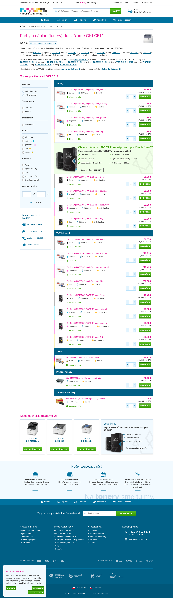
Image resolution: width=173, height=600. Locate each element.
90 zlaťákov (100, 180)
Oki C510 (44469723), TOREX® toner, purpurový (88, 323)
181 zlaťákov (101, 298)
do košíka (145, 97)
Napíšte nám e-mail (32, 231)
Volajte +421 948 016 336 (34, 238)
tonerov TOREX (81, 60)
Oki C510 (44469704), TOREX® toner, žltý (85, 219)
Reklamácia (25, 542)
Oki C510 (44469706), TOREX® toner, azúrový (87, 191)
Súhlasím (10, 588)
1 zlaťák (99, 93)
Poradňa (58, 549)
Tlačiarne (80, 20)
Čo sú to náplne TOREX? (91, 170)
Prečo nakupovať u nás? (64, 530)
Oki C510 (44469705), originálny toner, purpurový (88, 118)
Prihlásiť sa (147, 3)
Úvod (23, 26)
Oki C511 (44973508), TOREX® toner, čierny (86, 295)
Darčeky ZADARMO (63, 533)
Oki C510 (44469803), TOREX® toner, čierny (86, 177)
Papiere (61, 20)
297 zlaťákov (102, 312)
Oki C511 (37, 53)
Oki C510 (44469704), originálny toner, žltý (85, 132)
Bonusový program (28, 539)
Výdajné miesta (27, 533)
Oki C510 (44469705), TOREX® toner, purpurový (88, 205)
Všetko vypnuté (35, 592)
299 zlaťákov (104, 326)
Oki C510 (56, 53)
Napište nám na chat (32, 224)
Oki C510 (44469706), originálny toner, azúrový (87, 104)
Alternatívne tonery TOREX (66, 536)
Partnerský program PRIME (65, 542)
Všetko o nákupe (120, 3)
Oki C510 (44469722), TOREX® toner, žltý (85, 337)
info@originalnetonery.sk (138, 539)
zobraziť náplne (32, 449)
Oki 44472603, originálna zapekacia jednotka (85, 399)
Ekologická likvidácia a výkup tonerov (69, 539)
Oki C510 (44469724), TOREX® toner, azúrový (87, 309)
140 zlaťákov (104, 208)
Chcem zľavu (126, 513)
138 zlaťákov (102, 194)
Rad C (50, 26)
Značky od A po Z (27, 536)
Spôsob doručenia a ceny (30, 530)
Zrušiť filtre (35, 202)
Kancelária (100, 20)
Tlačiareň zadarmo (125, 20)
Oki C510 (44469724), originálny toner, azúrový (87, 253)
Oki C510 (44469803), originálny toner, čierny (86, 90)
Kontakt (135, 3)
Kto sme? (93, 530)
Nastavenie (38, 588)
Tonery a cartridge (34, 26)
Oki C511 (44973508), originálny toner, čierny (86, 239)
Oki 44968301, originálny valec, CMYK (82, 358)
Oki (44, 26)
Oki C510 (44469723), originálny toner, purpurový (88, 267)
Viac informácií (35, 583)
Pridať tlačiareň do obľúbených (43, 43)
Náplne (43, 20)
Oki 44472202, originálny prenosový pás (83, 378)
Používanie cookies (96, 533)
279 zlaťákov (99, 340)
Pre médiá (93, 539)
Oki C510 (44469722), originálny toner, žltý (85, 281)
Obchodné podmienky (97, 536)
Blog (57, 545)
